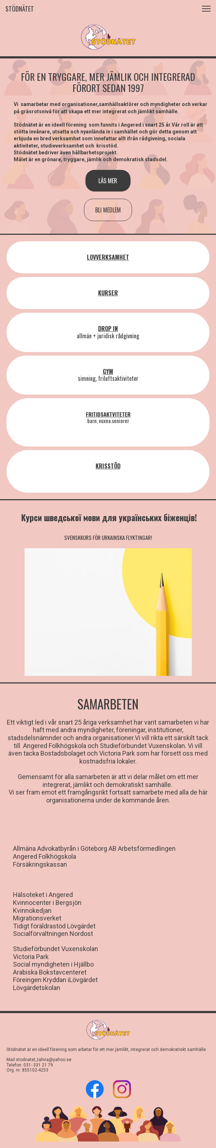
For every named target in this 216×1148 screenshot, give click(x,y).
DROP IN (108, 328)
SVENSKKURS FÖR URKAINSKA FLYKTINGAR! (108, 537)
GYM (108, 371)
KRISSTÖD (108, 466)
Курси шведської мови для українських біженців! (109, 517)
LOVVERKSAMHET (108, 257)
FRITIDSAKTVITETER (108, 414)
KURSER (108, 293)
